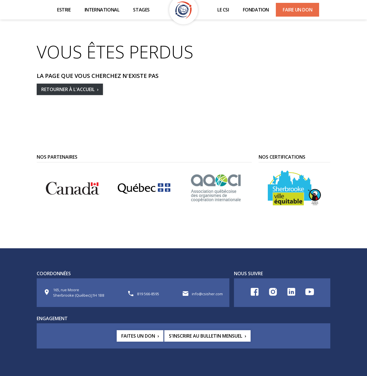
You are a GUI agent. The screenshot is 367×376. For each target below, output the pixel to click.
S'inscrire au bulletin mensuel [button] (205, 336)
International (102, 10)
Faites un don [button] (138, 336)
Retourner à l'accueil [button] (68, 89)
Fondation (256, 10)
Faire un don (297, 10)
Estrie (64, 10)
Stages (141, 10)
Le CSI (223, 10)
